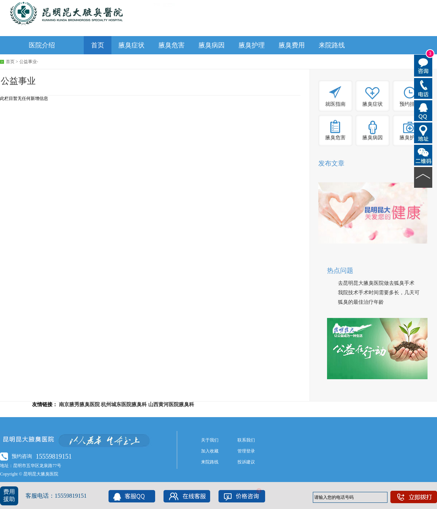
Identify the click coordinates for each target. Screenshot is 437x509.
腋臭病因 (211, 45)
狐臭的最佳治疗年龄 (361, 302)
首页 (97, 45)
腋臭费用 (292, 45)
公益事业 (28, 61)
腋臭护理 (252, 45)
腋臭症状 (131, 45)
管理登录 (246, 451)
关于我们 (210, 440)
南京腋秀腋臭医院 (79, 404)
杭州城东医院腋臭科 (124, 404)
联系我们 (246, 440)
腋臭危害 (171, 45)
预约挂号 (409, 104)
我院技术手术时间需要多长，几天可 (379, 292)
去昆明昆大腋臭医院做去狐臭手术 (376, 283)
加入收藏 (210, 451)
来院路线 (332, 45)
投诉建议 (246, 462)
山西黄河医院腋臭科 (171, 404)
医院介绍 (42, 45)
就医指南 (335, 104)
